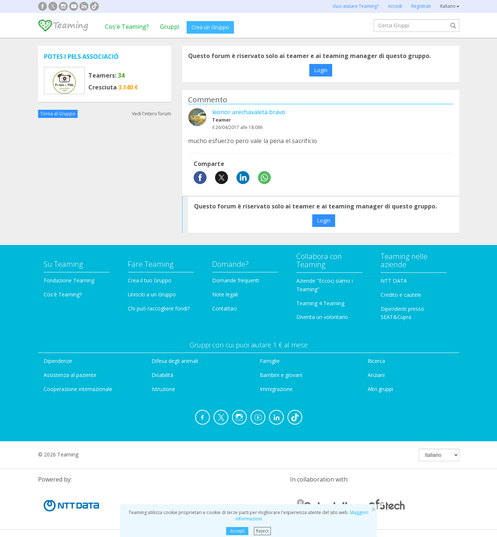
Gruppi (169, 27)
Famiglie (270, 360)
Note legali (225, 294)
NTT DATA (394, 280)
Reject (262, 531)
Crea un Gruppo (210, 27)
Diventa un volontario (322, 316)
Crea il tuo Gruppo (149, 280)
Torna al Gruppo (57, 114)
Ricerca (376, 360)
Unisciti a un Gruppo (152, 294)
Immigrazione (276, 388)
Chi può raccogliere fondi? (159, 308)
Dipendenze (58, 360)
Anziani (376, 374)
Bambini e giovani (281, 374)
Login (320, 70)
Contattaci (224, 308)
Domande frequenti (235, 280)
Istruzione (163, 388)
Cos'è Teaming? (127, 27)
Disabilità (162, 374)
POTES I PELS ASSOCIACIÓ (81, 56)
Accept (237, 531)
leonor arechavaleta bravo (248, 112)
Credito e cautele (401, 294)
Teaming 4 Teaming (320, 303)
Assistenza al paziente (70, 374)
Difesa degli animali (175, 360)
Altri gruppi (380, 388)
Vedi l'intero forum (151, 114)
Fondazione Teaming (69, 280)
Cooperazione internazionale (78, 388)
